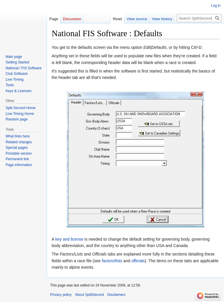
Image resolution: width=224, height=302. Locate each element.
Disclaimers (116, 295)
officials (138, 260)
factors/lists (112, 260)
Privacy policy (60, 295)
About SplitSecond (89, 295)
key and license (69, 239)
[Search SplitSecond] (199, 18)
